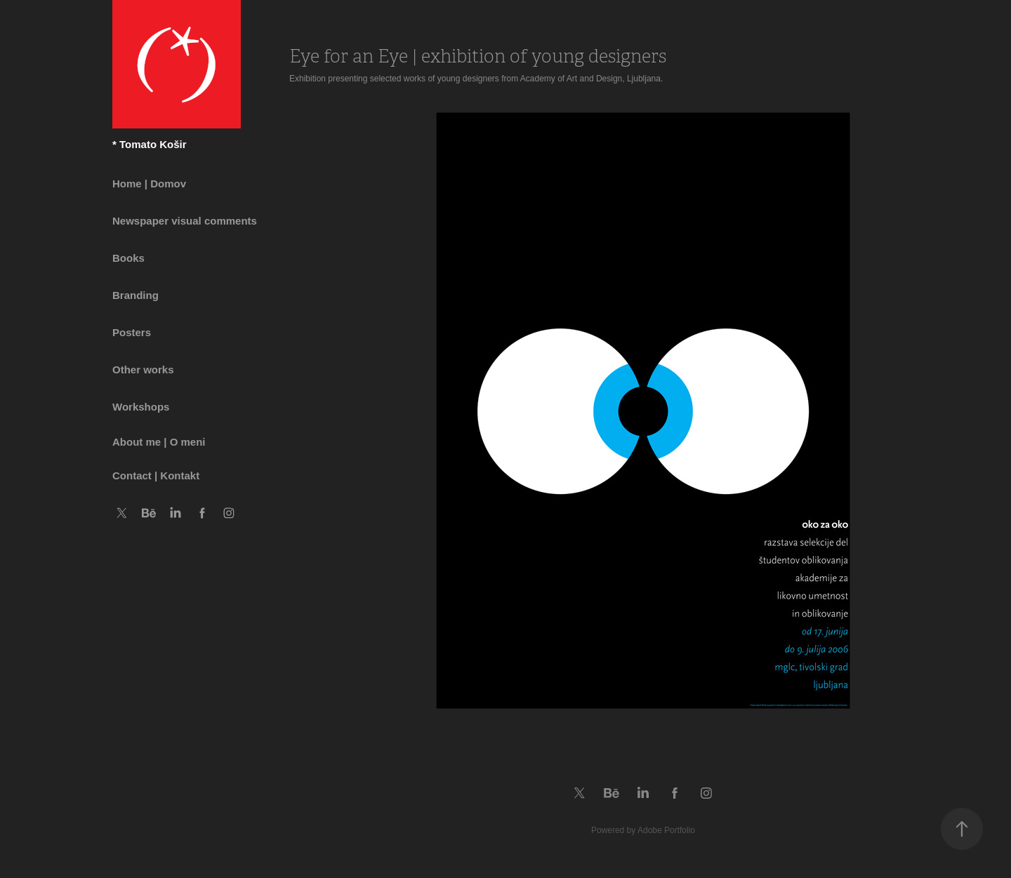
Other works (143, 369)
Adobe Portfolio (666, 830)
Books (128, 258)
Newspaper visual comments (184, 221)
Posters (131, 332)
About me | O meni (159, 442)
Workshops (140, 407)
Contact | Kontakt (155, 475)
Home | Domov (149, 183)
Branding (135, 295)
